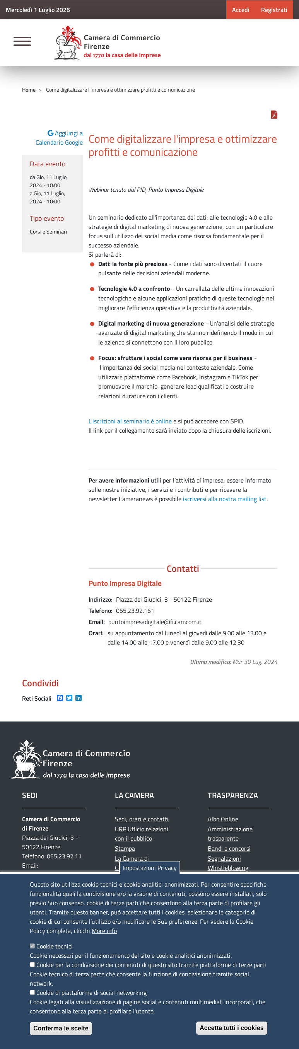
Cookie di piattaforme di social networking (91, 992)
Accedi (240, 9)
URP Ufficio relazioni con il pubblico (141, 833)
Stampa (125, 848)
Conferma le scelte (60, 1028)
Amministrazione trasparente (230, 833)
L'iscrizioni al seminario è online (130, 421)
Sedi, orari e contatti (142, 819)
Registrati (274, 9)
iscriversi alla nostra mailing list (225, 498)
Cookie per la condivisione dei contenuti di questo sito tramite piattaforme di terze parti (151, 964)
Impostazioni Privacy (150, 867)
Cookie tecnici (54, 946)
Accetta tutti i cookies (231, 1028)
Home (29, 89)
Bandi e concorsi (229, 848)
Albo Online (223, 819)
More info (104, 930)
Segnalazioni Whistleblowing (228, 863)
